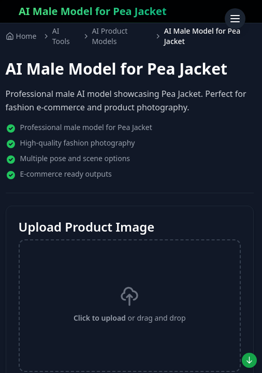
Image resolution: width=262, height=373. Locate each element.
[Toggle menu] (235, 18)
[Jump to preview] (249, 360)
